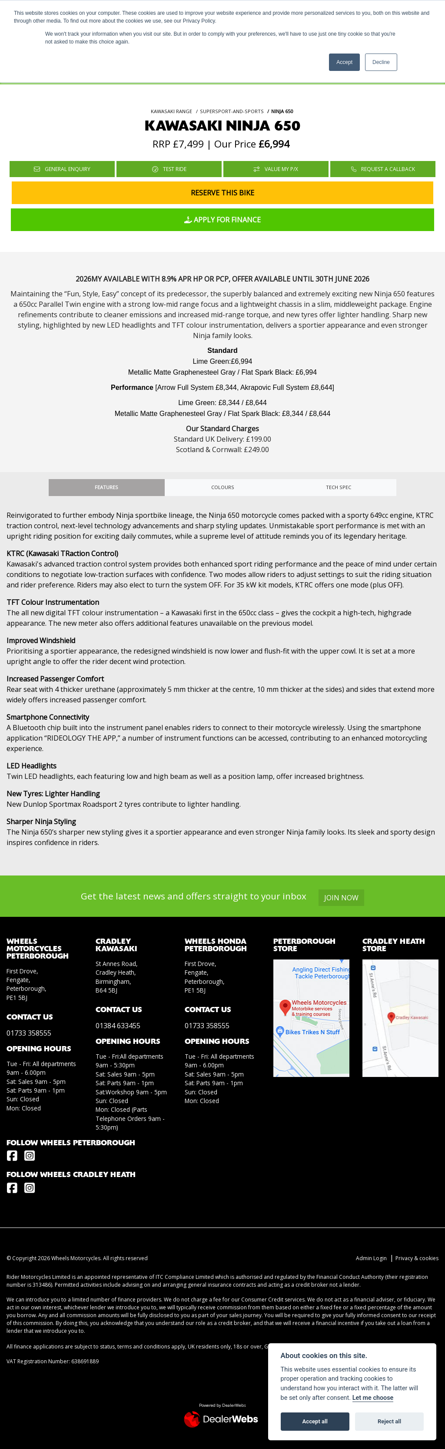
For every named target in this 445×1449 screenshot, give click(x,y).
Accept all (315, 1421)
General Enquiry (62, 169)
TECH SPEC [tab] (338, 487)
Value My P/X (276, 169)
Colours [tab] (222, 487)
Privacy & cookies (416, 1258)
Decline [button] (381, 62)
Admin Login (371, 1258)
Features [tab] (106, 487)
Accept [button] (344, 62)
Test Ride (169, 169)
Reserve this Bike (222, 193)
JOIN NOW (341, 897)
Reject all (389, 1421)
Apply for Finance (222, 220)
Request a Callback (383, 169)
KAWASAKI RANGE (171, 111)
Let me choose (373, 1398)
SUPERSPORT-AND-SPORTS (232, 111)
